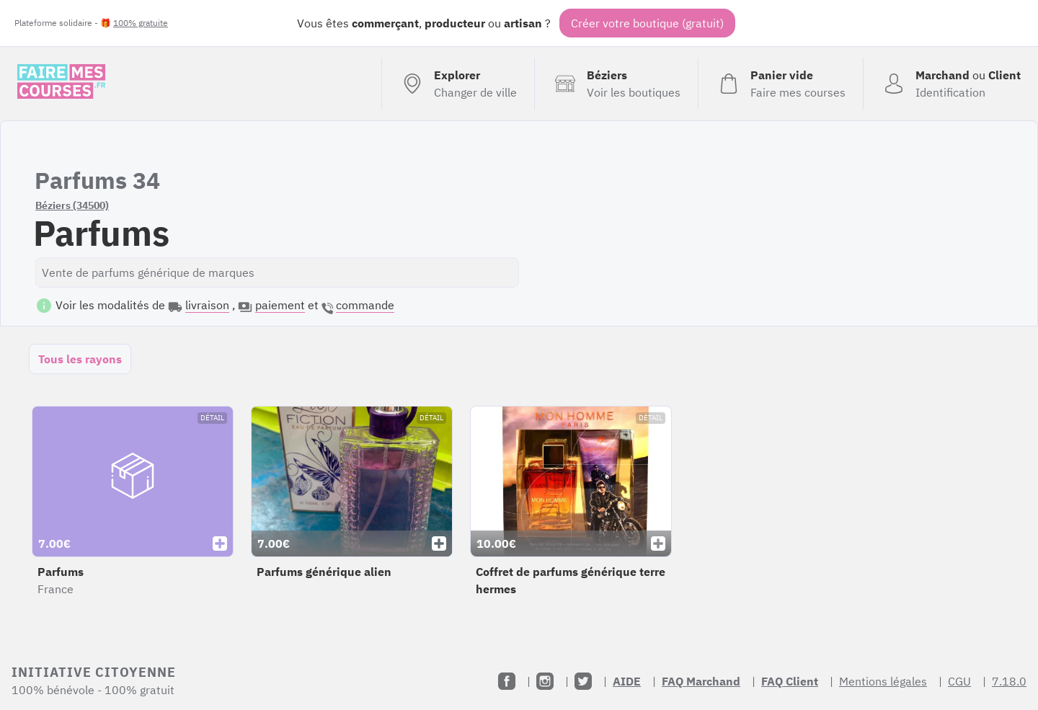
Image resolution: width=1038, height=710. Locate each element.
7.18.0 (1009, 681)
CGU (959, 681)
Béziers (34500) (72, 205)
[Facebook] (506, 681)
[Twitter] (583, 681)
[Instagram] (545, 681)
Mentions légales (883, 681)
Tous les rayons (80, 359)
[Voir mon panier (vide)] (780, 84)
